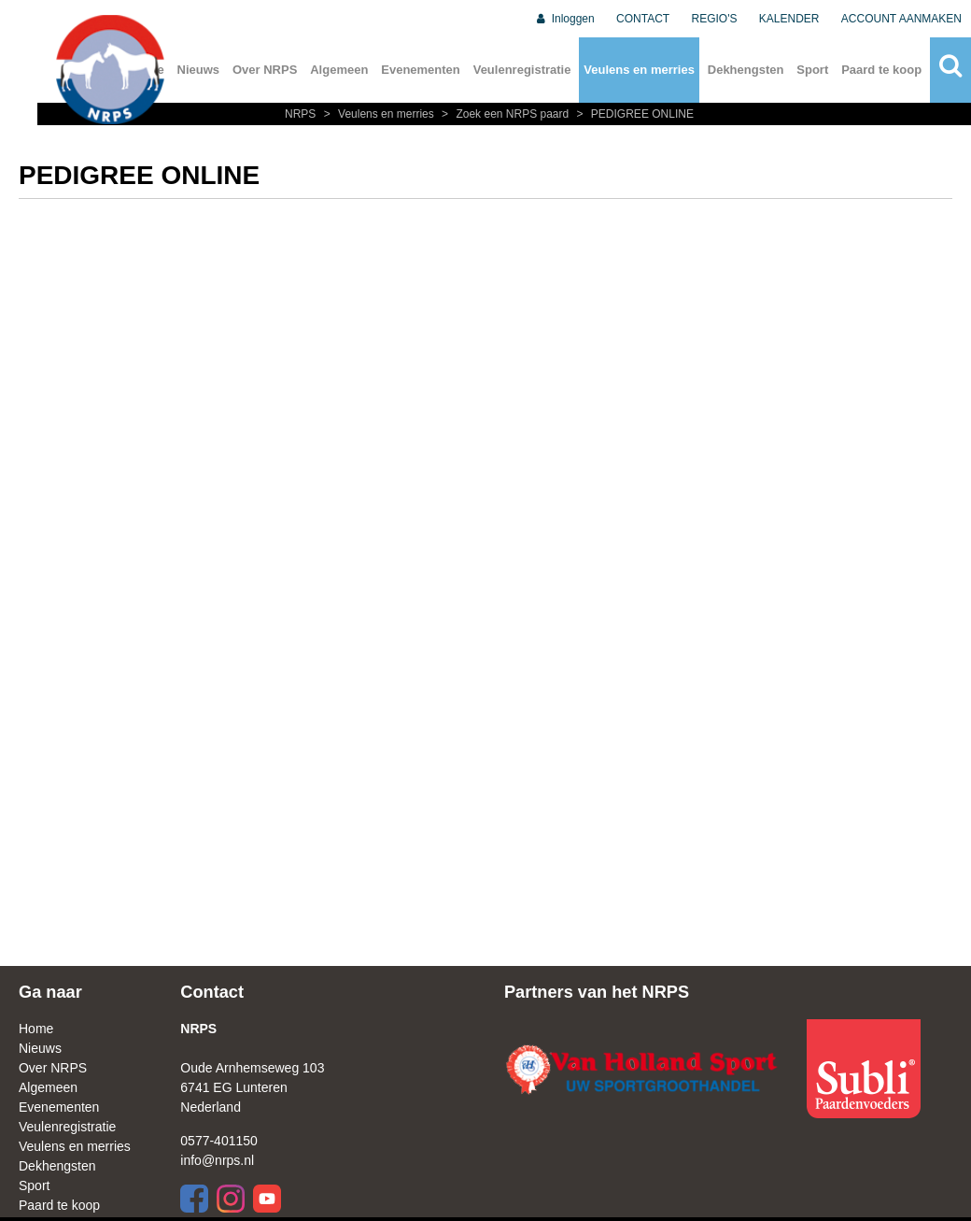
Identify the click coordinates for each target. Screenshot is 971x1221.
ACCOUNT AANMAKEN (901, 18)
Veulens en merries (639, 70)
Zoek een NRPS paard (504, 114)
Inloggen (564, 18)
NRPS (302, 114)
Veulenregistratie (522, 70)
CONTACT (642, 18)
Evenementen (420, 70)
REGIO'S (715, 18)
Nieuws (198, 70)
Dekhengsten (746, 70)
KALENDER (789, 18)
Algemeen (339, 70)
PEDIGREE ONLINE (633, 114)
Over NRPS (264, 70)
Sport (812, 70)
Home (36, 1028)
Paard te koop (881, 70)
